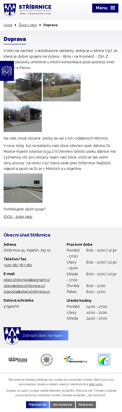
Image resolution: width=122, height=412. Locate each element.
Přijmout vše (37, 404)
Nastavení (86, 404)
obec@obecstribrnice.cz (24, 286)
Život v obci (28, 25)
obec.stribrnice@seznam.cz (27, 280)
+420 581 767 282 (18, 265)
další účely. (96, 384)
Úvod (8, 25)
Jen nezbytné (62, 404)
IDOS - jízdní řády (18, 217)
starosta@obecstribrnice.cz (27, 291)
